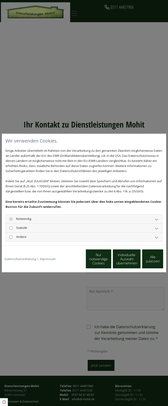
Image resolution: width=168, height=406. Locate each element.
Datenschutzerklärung (20, 251)
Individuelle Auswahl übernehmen (98, 261)
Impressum (48, 251)
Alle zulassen (142, 261)
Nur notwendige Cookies (54, 261)
